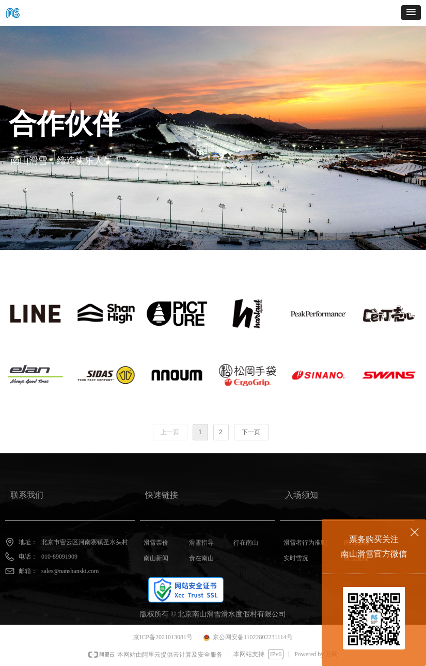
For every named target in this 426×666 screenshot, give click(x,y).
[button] (411, 12)
